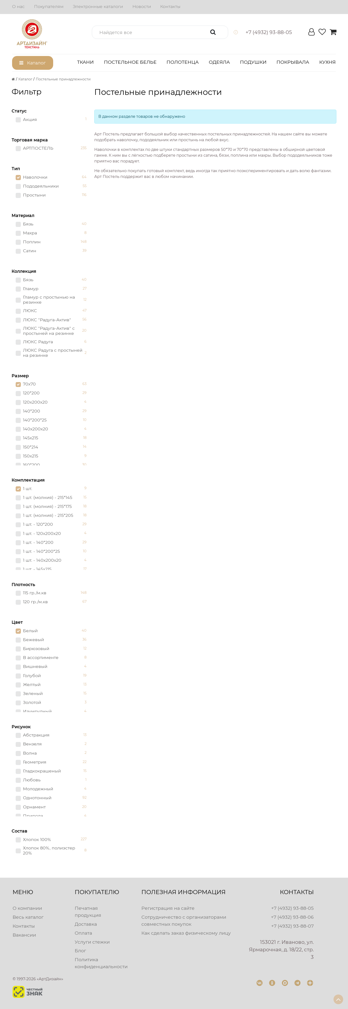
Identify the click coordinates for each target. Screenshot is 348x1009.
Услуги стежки (92, 942)
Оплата (83, 933)
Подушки (253, 62)
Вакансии (24, 935)
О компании (27, 908)
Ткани (85, 62)
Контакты (170, 6)
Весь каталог (28, 917)
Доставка (86, 924)
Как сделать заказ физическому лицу (186, 933)
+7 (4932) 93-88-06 (292, 917)
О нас (18, 6)
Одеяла (219, 62)
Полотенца (183, 62)
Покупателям (49, 6)
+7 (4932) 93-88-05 (292, 908)
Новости (141, 6)
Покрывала (292, 62)
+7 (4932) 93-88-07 (292, 926)
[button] (160, 32)
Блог (80, 950)
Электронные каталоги (98, 6)
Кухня (327, 62)
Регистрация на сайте (168, 908)
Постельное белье (130, 62)
